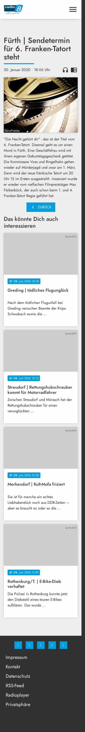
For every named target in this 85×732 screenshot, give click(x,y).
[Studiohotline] (52, 645)
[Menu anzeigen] (73, 9)
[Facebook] (18, 645)
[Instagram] (29, 645)
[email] (63, 645)
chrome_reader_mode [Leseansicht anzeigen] (74, 70)
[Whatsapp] (41, 645)
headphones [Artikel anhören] (65, 70)
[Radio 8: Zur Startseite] (22, 9)
